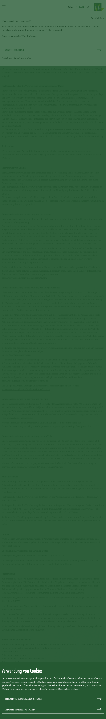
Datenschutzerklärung (69, 689)
